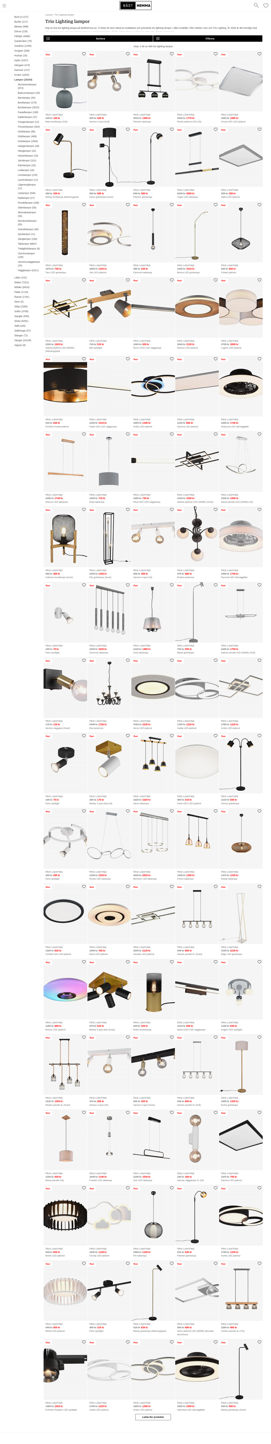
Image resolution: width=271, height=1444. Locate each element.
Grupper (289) (22, 50)
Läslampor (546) (26, 193)
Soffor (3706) (21, 311)
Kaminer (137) (22, 70)
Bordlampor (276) (27, 102)
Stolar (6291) (21, 321)
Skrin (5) (19, 301)
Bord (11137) (21, 17)
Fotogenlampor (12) (28, 122)
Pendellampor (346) (28, 202)
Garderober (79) (23, 41)
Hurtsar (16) (20, 55)
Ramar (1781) (21, 296)
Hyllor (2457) (21, 60)
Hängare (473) (22, 65)
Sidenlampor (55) (27, 207)
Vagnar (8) (20, 345)
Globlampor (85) (26, 131)
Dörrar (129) (20, 31)
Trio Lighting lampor (64, 14)
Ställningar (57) (22, 330)
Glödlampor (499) (27, 136)
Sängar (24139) (22, 340)
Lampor (49, 14)
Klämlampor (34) (27, 165)
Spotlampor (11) (26, 234)
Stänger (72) (21, 335)
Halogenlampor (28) (28, 146)
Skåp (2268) (20, 306)
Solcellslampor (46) (28, 229)
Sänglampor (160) (27, 239)
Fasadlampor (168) (28, 112)
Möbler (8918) (21, 287)
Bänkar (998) (21, 26)
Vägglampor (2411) (28, 270)
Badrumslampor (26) (29, 93)
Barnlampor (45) (26, 97)
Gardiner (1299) (22, 45)
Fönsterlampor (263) (29, 126)
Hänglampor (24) (27, 150)
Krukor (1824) (21, 74)
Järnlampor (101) (27, 160)
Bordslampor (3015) (28, 107)
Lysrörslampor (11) (28, 179)
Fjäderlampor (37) (27, 117)
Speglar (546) (21, 316)
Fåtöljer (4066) (22, 36)
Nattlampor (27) (26, 198)
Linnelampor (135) (28, 175)
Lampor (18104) (23, 79)
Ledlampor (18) (26, 170)
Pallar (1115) (21, 292)
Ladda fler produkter (153, 1417)
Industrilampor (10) (28, 155)
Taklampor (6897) (27, 243)
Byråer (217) (21, 21)
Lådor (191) (20, 277)
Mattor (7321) (21, 282)
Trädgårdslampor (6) (29, 248)
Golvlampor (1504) (28, 141)
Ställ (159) (19, 325)
